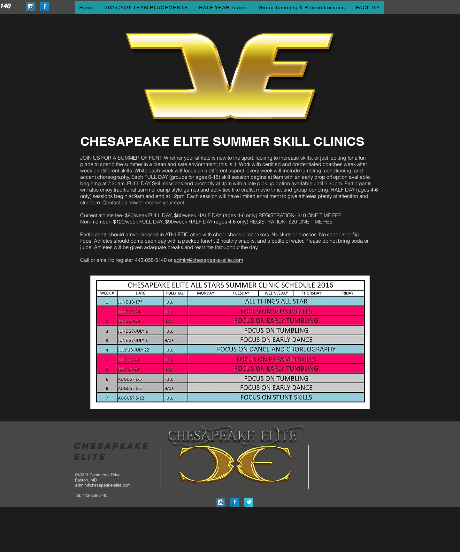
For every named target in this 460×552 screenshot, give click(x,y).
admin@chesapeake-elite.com (208, 260)
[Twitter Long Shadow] (248, 502)
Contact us (115, 202)
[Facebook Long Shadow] (44, 6)
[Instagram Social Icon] (30, 6)
